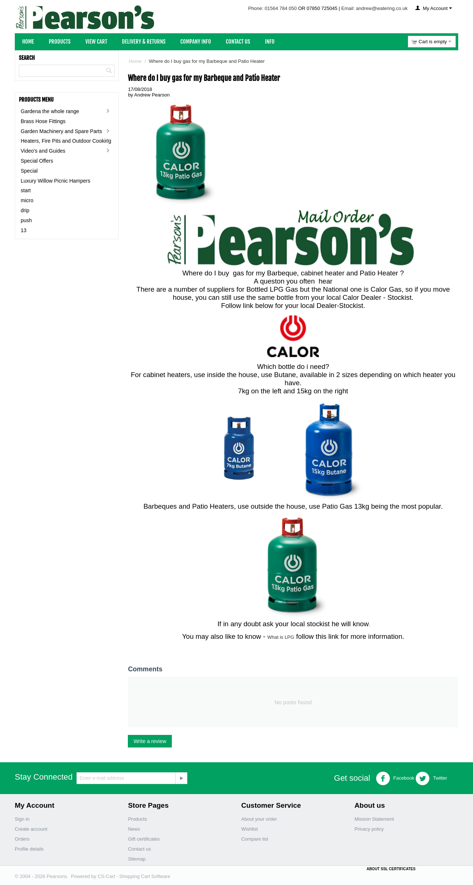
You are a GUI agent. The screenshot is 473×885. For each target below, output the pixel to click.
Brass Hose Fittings (43, 121)
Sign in (22, 819)
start (26, 190)
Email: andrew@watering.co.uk (374, 8)
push (26, 220)
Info (270, 41)
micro (27, 200)
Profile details (29, 849)
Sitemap (137, 859)
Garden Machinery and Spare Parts (61, 131)
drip (25, 210)
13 (24, 230)
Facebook (395, 779)
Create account (31, 829)
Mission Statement (374, 819)
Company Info (195, 41)
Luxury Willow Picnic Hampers (55, 181)
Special (29, 171)
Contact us (139, 849)
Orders (22, 839)
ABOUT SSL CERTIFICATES (391, 869)
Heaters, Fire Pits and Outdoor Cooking (66, 141)
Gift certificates (144, 839)
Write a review (149, 741)
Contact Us (238, 41)
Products (60, 41)
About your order (259, 819)
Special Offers (37, 161)
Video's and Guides (43, 151)
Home (28, 41)
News (134, 829)
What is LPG (280, 637)
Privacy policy (369, 829)
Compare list (254, 839)
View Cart (96, 41)
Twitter (431, 779)
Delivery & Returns (144, 41)
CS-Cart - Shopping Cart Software (134, 876)
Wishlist (249, 829)
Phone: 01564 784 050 (272, 8)
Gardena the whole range (50, 111)
